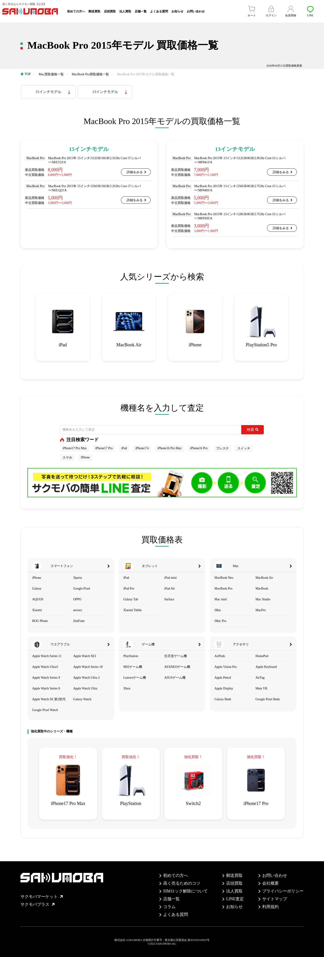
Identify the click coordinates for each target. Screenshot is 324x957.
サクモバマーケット (41, 896)
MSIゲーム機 (132, 667)
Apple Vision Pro (225, 667)
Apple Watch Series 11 (47, 656)
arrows (77, 610)
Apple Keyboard (266, 667)
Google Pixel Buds (268, 699)
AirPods (219, 656)
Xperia (77, 577)
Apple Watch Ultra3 (45, 667)
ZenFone (79, 621)
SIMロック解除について (185, 891)
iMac (217, 610)
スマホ (67, 457)
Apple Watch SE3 (84, 656)
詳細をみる (135, 172)
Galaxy (36, 588)
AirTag (260, 677)
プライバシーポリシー (283, 891)
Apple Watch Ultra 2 (86, 677)
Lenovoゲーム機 (134, 677)
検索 (253, 430)
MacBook (262, 588)
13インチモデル (105, 92)
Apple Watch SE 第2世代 (48, 699)
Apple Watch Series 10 (87, 667)
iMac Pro (220, 621)
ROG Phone (40, 621)
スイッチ (243, 448)
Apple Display (223, 688)
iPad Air (169, 588)
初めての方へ (76, 11)
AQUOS (37, 599)
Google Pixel (81, 588)
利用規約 (270, 906)
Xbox (127, 688)
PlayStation (130, 656)
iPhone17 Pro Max (75, 448)
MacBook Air (264, 577)
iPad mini (170, 577)
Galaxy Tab (130, 599)
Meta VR (261, 688)
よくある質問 (159, 11)
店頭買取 (110, 11)
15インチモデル (48, 92)
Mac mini (220, 599)
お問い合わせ (196, 11)
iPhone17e (142, 448)
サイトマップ (274, 899)
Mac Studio (263, 599)
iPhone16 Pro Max (169, 448)
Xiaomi (37, 610)
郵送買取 (94, 11)
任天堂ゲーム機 (175, 656)
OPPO (77, 599)
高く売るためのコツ (181, 883)
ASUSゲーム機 (174, 677)
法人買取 (125, 11)
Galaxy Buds (222, 699)
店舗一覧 (141, 11)
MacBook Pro (223, 588)
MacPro (261, 610)
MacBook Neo (223, 577)
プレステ (222, 448)
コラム (169, 906)
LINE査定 (235, 899)
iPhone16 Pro (198, 448)
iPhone (85, 457)
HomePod (262, 656)
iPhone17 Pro (104, 448)
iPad (124, 448)
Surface (169, 599)
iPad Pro (128, 588)
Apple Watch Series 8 (46, 688)
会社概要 (270, 883)
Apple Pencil (222, 677)
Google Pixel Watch (45, 710)
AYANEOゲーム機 (177, 667)
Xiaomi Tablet (132, 610)
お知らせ (177, 11)
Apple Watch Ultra (85, 688)
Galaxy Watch (82, 699)
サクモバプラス (37, 904)
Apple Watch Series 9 (46, 677)
